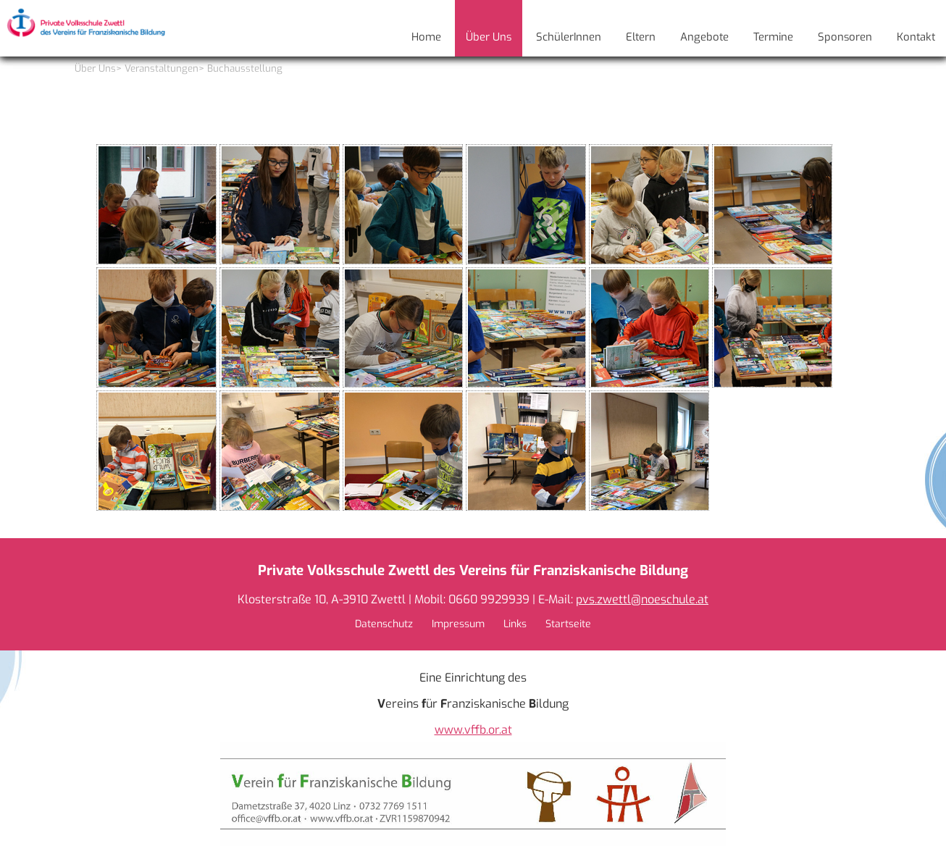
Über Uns (95, 68)
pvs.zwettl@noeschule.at (642, 599)
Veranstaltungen (161, 68)
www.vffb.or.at (473, 729)
